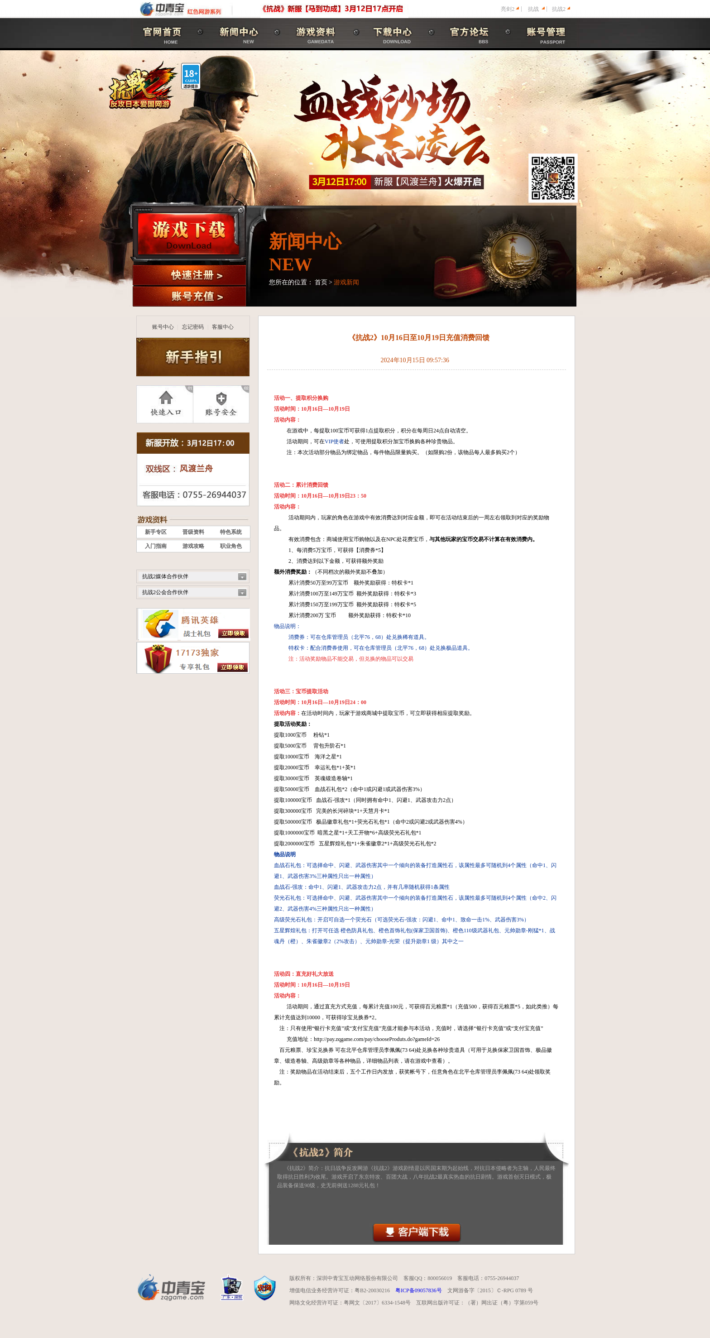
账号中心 (163, 327)
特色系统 (231, 532)
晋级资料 (193, 532)
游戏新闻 (346, 282)
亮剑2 (507, 9)
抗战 (533, 9)
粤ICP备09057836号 (418, 1290)
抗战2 (559, 9)
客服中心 (223, 327)
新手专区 (156, 532)
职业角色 (231, 546)
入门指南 (156, 546)
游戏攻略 (193, 546)
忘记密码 (193, 327)
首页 (321, 282)
